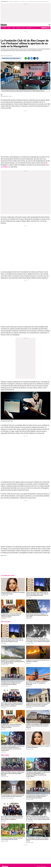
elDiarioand (28, 663)
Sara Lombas (28, 597)
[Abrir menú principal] (49, 24)
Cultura (13, 27)
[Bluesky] (31, 58)
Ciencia (23, 27)
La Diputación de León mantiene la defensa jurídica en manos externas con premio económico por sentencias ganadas (38, 704)
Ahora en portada (5, 621)
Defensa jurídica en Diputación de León (14, 1)
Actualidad (4, 27)
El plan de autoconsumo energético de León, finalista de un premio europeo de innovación (37, 615)
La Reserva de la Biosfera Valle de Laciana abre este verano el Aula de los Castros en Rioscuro (37, 726)
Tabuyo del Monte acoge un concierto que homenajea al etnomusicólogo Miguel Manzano (12, 773)
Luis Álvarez (28, 729)
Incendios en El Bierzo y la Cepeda (32, 1)
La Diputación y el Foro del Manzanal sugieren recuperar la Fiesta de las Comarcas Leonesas (11, 615)
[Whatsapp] (26, 58)
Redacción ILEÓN (4, 595)
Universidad (28, 27)
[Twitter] (34, 58)
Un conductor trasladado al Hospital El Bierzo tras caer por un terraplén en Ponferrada (36, 683)
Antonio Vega (29, 707)
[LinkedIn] (37, 58)
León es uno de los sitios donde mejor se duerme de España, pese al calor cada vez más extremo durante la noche (37, 594)
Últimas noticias (5, 755)
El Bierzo (34, 27)
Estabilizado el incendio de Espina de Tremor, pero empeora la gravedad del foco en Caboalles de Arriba (13, 661)
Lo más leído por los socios (7, 575)
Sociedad (18, 27)
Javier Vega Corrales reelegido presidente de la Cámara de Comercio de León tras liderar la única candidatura (12, 704)
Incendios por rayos (24, 1)
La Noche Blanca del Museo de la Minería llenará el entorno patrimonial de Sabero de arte (37, 839)
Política (9, 27)
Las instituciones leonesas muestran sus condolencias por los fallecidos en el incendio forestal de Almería (12, 683)
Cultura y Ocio (3, 555)
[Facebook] (28, 58)
